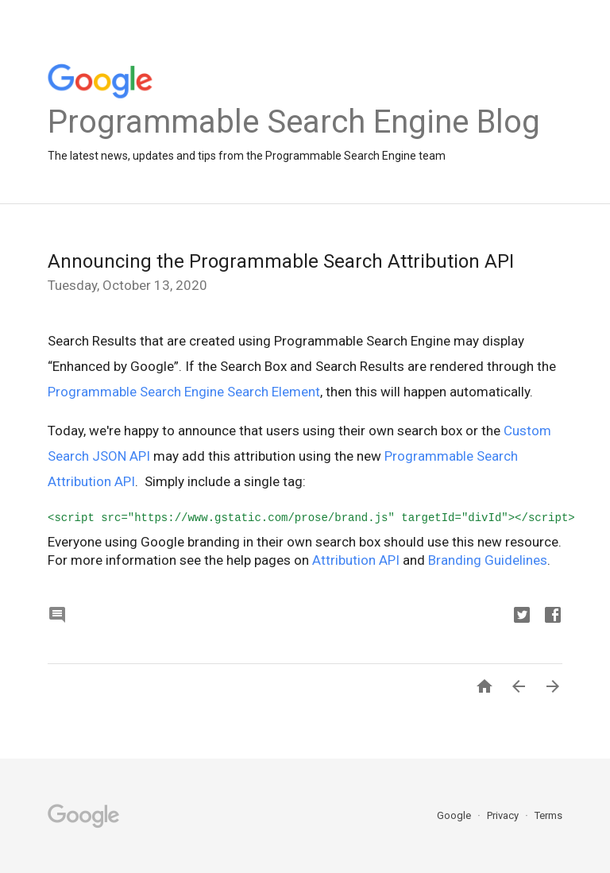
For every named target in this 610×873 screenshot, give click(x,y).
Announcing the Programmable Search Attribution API (281, 261)
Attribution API (356, 560)
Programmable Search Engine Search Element (184, 392)
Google (455, 815)
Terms (548, 815)
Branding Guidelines (487, 560)
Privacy (504, 815)
